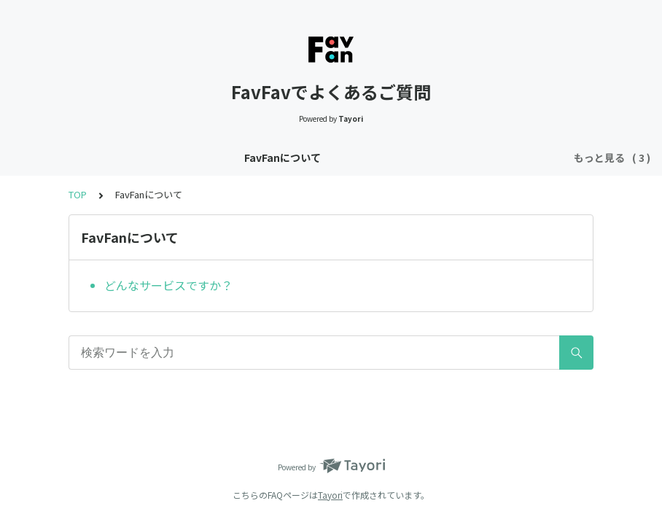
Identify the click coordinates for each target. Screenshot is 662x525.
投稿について (455, 157)
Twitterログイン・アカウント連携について (303, 157)
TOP (78, 194)
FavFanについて (143, 157)
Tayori (330, 495)
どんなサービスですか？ (168, 285)
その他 (522, 157)
